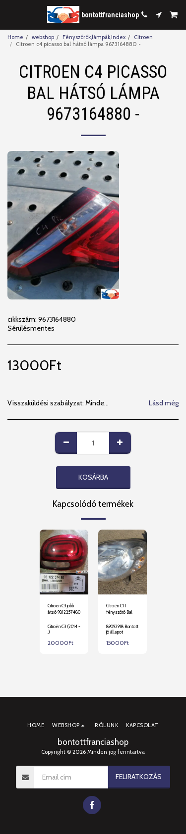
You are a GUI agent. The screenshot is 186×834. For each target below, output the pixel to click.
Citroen (143, 37)
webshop (43, 37)
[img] (64, 562)
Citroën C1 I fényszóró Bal (119, 609)
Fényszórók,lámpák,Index (93, 37)
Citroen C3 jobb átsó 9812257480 (64, 609)
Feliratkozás (139, 776)
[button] (10, 14)
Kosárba (93, 477)
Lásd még (164, 403)
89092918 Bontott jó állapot (122, 629)
